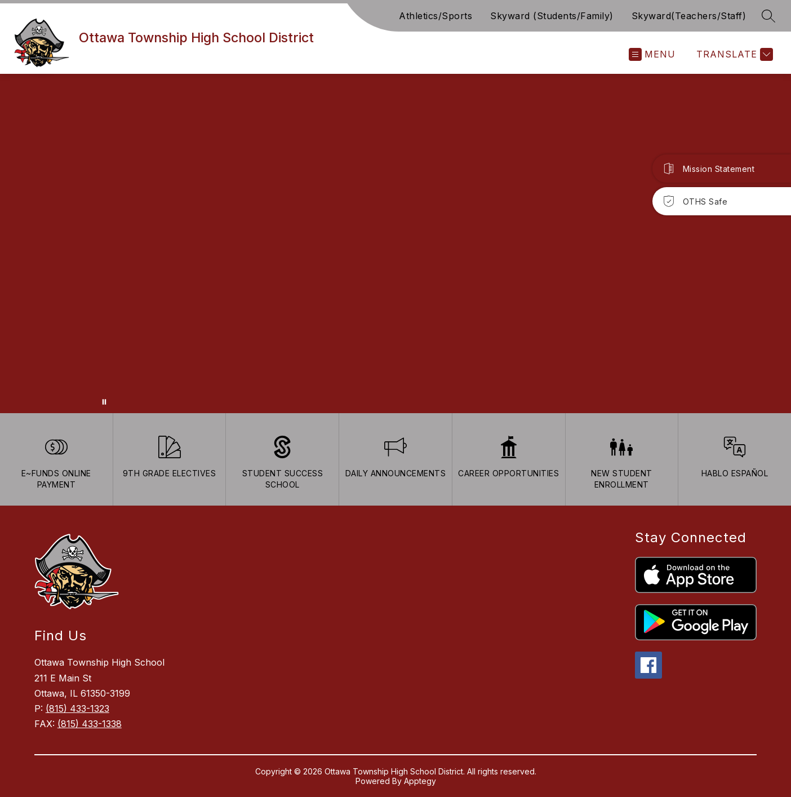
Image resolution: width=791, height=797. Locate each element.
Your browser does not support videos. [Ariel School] (395, 243)
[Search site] (768, 16)
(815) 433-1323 (77, 708)
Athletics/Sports (435, 15)
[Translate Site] (733, 54)
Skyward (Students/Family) (552, 15)
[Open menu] (652, 54)
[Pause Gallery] (104, 402)
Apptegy (420, 781)
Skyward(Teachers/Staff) (689, 15)
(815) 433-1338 (89, 723)
